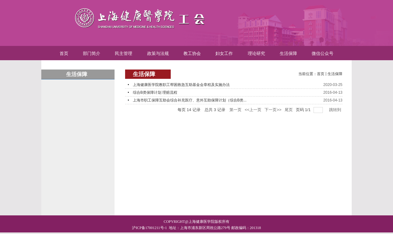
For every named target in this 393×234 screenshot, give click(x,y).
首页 (320, 74)
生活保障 (335, 74)
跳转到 (335, 109)
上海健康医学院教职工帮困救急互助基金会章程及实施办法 (181, 85)
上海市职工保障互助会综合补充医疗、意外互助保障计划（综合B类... (189, 100)
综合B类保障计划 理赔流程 (155, 92)
